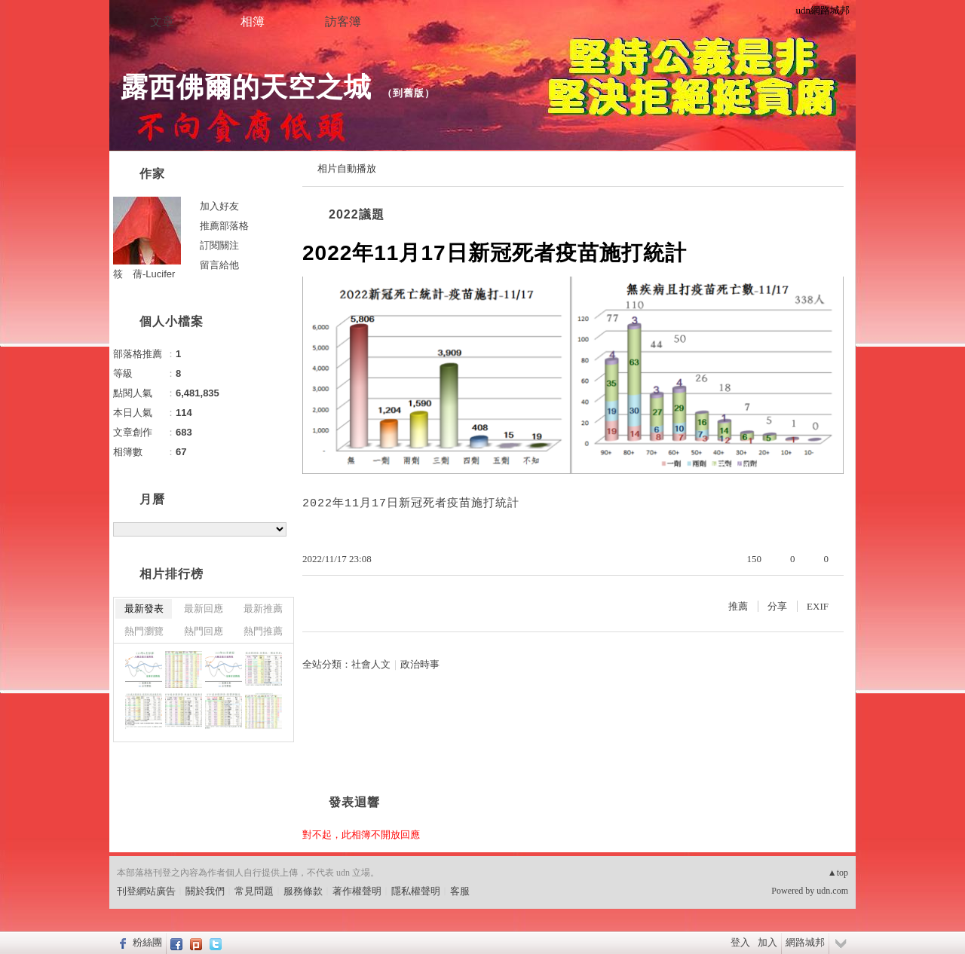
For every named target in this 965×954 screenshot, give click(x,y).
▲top (838, 872)
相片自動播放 (346, 168)
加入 (767, 942)
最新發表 (144, 608)
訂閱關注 (219, 245)
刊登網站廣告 (146, 891)
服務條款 (303, 891)
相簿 (252, 21)
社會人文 (371, 664)
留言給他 (219, 265)
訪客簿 (343, 21)
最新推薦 (263, 608)
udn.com (832, 890)
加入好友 (219, 206)
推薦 (738, 606)
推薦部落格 (224, 225)
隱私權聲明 (415, 891)
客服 (460, 891)
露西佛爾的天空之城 (246, 87)
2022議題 (356, 214)
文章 (162, 21)
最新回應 (203, 608)
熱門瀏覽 (144, 631)
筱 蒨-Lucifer (144, 274)
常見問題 (254, 891)
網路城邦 (805, 942)
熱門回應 (203, 631)
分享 (777, 606)
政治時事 (420, 664)
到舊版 (408, 93)
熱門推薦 (263, 631)
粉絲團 (147, 942)
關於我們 (205, 891)
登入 (740, 942)
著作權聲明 (356, 891)
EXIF (818, 606)
